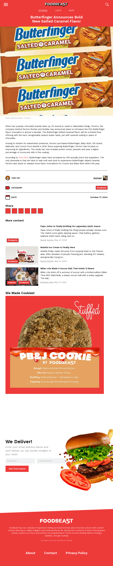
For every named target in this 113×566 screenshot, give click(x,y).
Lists (58, 13)
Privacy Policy (76, 556)
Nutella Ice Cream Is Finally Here (57, 250)
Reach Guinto (46, 243)
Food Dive (23, 160)
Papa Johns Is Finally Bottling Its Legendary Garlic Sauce (70, 229)
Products (101, 191)
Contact (50, 556)
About (30, 556)
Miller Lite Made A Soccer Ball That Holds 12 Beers (67, 271)
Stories (43, 13)
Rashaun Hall (46, 285)
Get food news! (17, 472)
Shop (71, 13)
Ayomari (100, 181)
